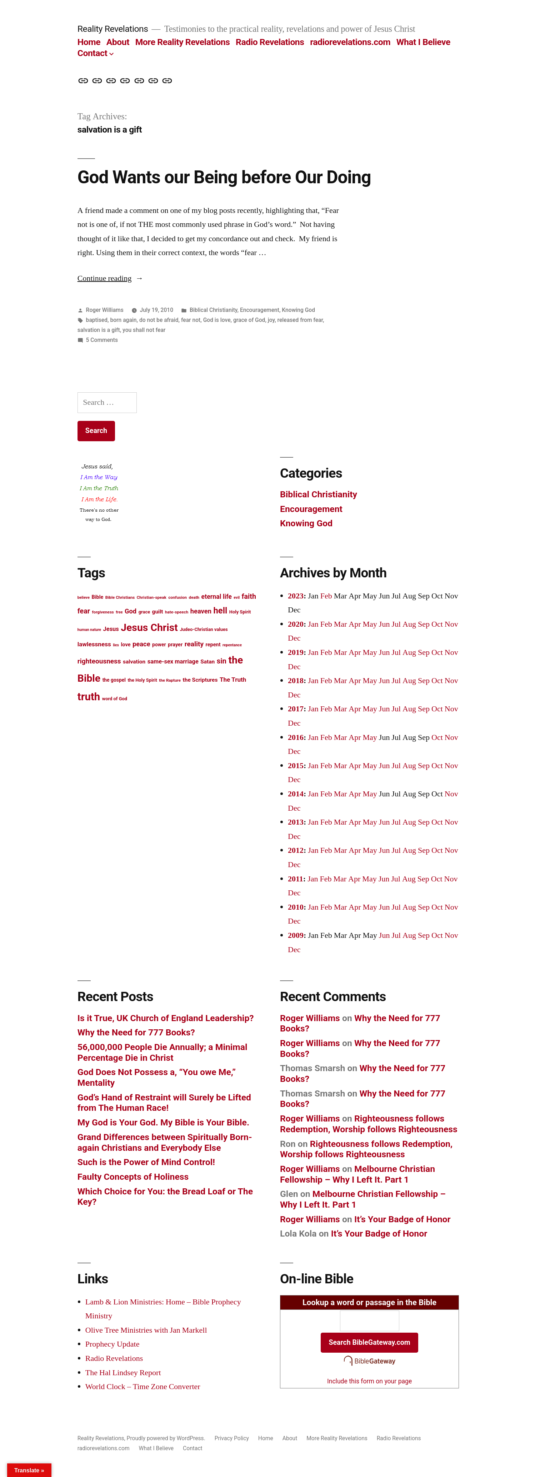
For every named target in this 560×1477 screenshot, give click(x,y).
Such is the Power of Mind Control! (146, 1162)
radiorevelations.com (350, 42)
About (117, 42)
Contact (92, 53)
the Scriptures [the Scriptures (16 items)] (200, 680)
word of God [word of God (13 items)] (114, 698)
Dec (294, 638)
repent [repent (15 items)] (213, 645)
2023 (296, 596)
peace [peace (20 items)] (141, 644)
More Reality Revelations (182, 42)
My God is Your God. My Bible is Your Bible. (163, 1122)
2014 (296, 794)
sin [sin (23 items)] (221, 661)
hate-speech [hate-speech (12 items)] (176, 612)
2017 (296, 709)
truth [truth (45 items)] (89, 697)
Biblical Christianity (214, 310)
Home (89, 42)
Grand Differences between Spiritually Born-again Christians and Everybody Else (165, 1142)
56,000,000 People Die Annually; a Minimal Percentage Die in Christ (163, 1052)
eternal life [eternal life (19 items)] (216, 596)
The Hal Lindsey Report (123, 1373)
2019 (296, 652)
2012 (296, 850)
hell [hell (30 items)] (220, 611)
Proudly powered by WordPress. (167, 1438)
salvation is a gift (99, 330)
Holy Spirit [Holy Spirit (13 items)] (240, 612)
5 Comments (102, 340)
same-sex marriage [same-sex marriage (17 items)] (173, 661)
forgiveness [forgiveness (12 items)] (103, 612)
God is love (217, 320)
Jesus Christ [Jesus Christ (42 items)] (149, 627)
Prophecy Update (112, 1344)
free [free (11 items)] (119, 612)
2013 (296, 822)
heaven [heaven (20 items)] (200, 611)
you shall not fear (143, 330)
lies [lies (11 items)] (116, 645)
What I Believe (423, 42)
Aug (409, 624)
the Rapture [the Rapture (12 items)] (170, 680)
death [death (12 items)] (194, 597)
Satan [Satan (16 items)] (207, 661)
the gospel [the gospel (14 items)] (114, 680)
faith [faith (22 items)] (249, 596)
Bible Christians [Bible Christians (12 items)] (120, 597)
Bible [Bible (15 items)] (97, 597)
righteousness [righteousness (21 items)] (99, 661)
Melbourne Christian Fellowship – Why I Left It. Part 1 (357, 1174)
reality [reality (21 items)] (194, 644)
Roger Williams (105, 310)
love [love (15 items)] (126, 645)
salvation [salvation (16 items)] (134, 661)
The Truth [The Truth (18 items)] (233, 679)
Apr (355, 624)
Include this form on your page (369, 1381)
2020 (296, 624)
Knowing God (298, 310)
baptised (97, 320)
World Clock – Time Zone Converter (142, 1387)
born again (123, 320)
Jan (313, 624)
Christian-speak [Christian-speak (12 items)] (151, 597)
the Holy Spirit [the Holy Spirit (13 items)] (142, 680)
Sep (424, 624)
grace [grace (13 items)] (144, 612)
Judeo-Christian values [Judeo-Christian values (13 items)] (204, 629)
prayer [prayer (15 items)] (175, 645)
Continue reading (111, 278)
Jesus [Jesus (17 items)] (111, 629)
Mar (340, 624)
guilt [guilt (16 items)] (157, 611)
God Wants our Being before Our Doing (224, 177)
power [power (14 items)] (159, 644)
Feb (326, 596)
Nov (451, 624)
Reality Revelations (113, 29)
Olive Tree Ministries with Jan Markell (146, 1330)
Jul (396, 624)
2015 (296, 766)
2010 (296, 907)
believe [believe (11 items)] (84, 597)
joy (271, 320)
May (370, 624)
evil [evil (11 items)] (237, 597)
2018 (296, 681)
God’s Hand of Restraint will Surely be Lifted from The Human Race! (164, 1102)
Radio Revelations (270, 42)
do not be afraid (159, 320)
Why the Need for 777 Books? (136, 1032)
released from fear (300, 320)
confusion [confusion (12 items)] (177, 597)
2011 (295, 879)
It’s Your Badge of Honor (402, 1219)
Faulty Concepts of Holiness (133, 1177)
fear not (190, 320)
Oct (437, 624)
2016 (296, 737)
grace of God (249, 320)
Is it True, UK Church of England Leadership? (166, 1018)
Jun (384, 624)
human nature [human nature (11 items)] (89, 629)
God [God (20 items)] (130, 611)
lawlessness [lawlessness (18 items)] (94, 644)
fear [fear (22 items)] (84, 611)
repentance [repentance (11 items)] (232, 645)
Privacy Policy (232, 1438)
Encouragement (259, 310)
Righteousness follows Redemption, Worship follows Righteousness (369, 1123)
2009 (296, 935)
